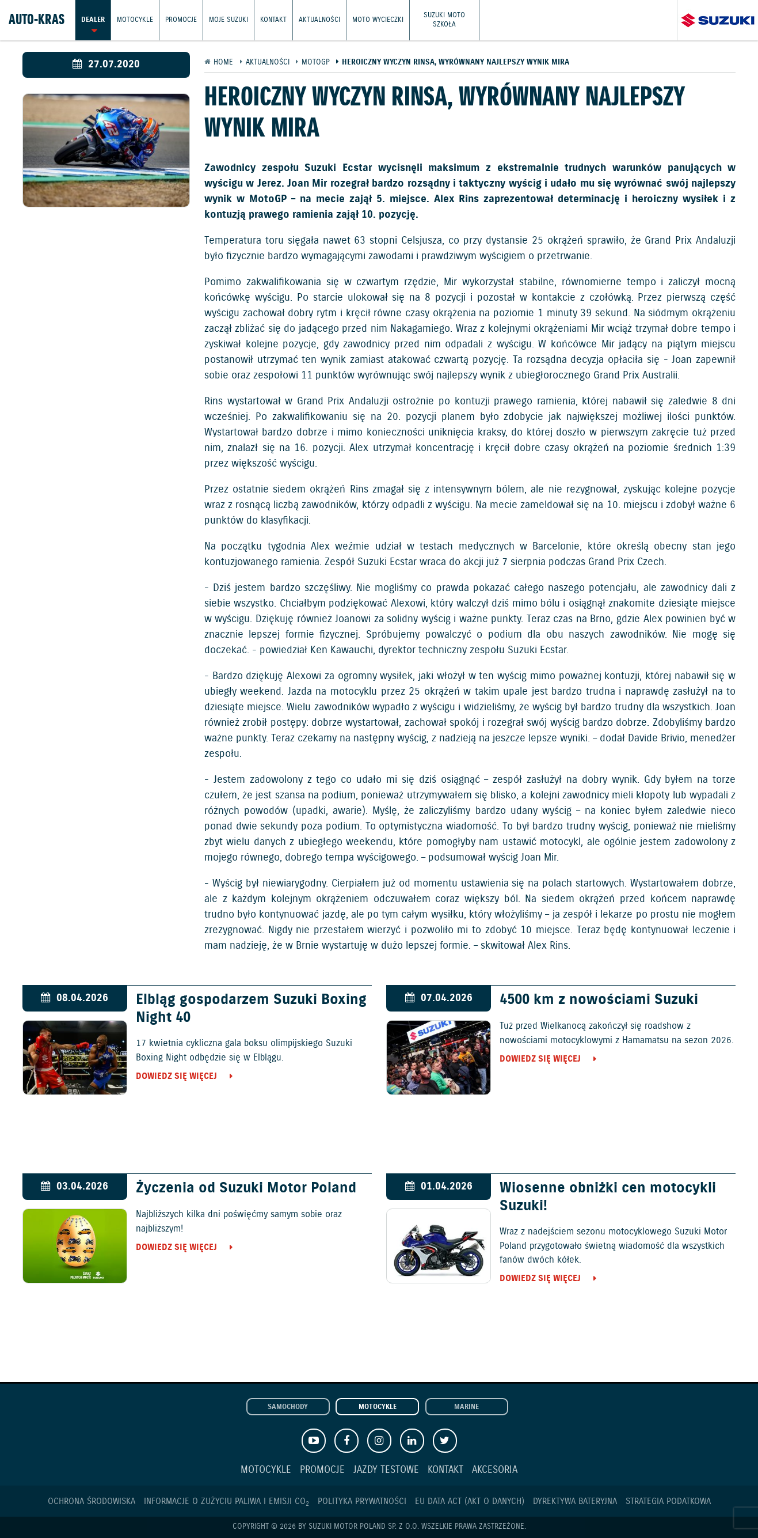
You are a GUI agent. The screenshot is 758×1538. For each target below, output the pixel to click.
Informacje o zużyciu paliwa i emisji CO (226, 1501)
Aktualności (319, 20)
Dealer (93, 20)
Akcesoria (494, 1470)
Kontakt (273, 20)
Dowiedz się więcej (176, 1076)
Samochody (288, 1407)
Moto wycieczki (377, 20)
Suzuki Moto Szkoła (444, 19)
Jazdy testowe (386, 1470)
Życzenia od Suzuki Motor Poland (246, 1188)
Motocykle (135, 20)
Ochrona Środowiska (91, 1501)
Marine (466, 1407)
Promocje (181, 20)
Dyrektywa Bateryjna (575, 1501)
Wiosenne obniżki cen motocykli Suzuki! (608, 1197)
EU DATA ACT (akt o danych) (469, 1501)
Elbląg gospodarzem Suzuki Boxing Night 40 (251, 1008)
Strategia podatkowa (668, 1501)
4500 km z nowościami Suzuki (599, 1000)
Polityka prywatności (362, 1501)
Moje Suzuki (228, 20)
